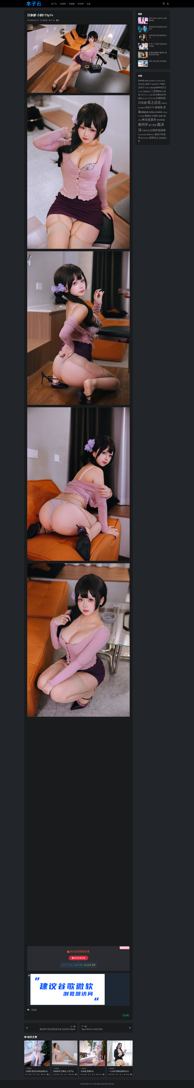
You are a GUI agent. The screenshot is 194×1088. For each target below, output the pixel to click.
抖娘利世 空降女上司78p (63, 1071)
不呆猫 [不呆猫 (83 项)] (140, 91)
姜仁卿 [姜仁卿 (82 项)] (145, 98)
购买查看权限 (78, 958)
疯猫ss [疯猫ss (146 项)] (148, 115)
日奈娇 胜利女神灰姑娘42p (36, 1071)
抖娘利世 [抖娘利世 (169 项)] (161, 98)
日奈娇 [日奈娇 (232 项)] (142, 102)
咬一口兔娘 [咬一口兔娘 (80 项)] (149, 95)
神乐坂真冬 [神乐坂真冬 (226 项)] (149, 119)
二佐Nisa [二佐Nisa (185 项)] (156, 91)
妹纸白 (84, 1068)
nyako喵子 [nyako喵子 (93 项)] (155, 84)
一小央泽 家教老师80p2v (118, 1071)
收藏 (126, 1015)
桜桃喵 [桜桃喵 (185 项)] (159, 107)
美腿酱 (29, 1068)
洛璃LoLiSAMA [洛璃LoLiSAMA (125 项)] (155, 112)
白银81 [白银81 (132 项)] (155, 115)
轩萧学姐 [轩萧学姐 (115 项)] (146, 130)
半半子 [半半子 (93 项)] (143, 95)
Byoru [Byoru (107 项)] (147, 80)
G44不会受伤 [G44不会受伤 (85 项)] (161, 81)
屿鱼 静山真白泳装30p (157, 61)
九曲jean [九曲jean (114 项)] (146, 91)
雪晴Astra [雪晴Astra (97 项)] (150, 134)
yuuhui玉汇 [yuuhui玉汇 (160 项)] (160, 87)
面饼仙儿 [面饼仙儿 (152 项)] (154, 137)
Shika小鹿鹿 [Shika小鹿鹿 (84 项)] (149, 88)
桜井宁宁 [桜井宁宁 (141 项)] (149, 107)
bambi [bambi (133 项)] (141, 80)
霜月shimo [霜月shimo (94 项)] (145, 138)
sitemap (111, 1084)
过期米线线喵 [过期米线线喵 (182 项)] (158, 130)
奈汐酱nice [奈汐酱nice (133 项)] (158, 94)
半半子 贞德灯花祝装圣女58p (158, 45)
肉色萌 (44, 20)
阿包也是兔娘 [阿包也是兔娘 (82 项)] (142, 134)
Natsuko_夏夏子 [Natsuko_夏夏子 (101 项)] (144, 84)
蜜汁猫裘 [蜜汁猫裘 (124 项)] (153, 125)
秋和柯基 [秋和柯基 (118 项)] (161, 120)
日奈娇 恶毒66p (87, 1071)
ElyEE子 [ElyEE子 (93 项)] (153, 81)
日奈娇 (34, 1010)
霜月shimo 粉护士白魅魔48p (158, 19)
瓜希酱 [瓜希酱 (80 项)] (142, 116)
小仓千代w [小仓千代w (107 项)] (151, 98)
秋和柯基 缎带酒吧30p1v (157, 36)
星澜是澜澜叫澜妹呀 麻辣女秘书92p (158, 53)
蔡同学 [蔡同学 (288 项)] (143, 124)
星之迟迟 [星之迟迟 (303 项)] (154, 102)
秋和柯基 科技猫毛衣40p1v (158, 28)
